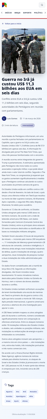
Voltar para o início (11, 23)
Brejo (17, 12)
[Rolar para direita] (45, 13)
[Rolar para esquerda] (2, 13)
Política (38, 12)
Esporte (27, 12)
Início (8, 12)
